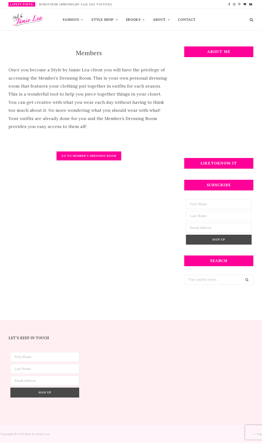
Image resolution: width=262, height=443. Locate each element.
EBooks (133, 19)
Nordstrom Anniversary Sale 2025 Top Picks (75, 4)
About (159, 19)
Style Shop (102, 19)
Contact (187, 19)
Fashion (71, 19)
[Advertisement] (219, 110)
